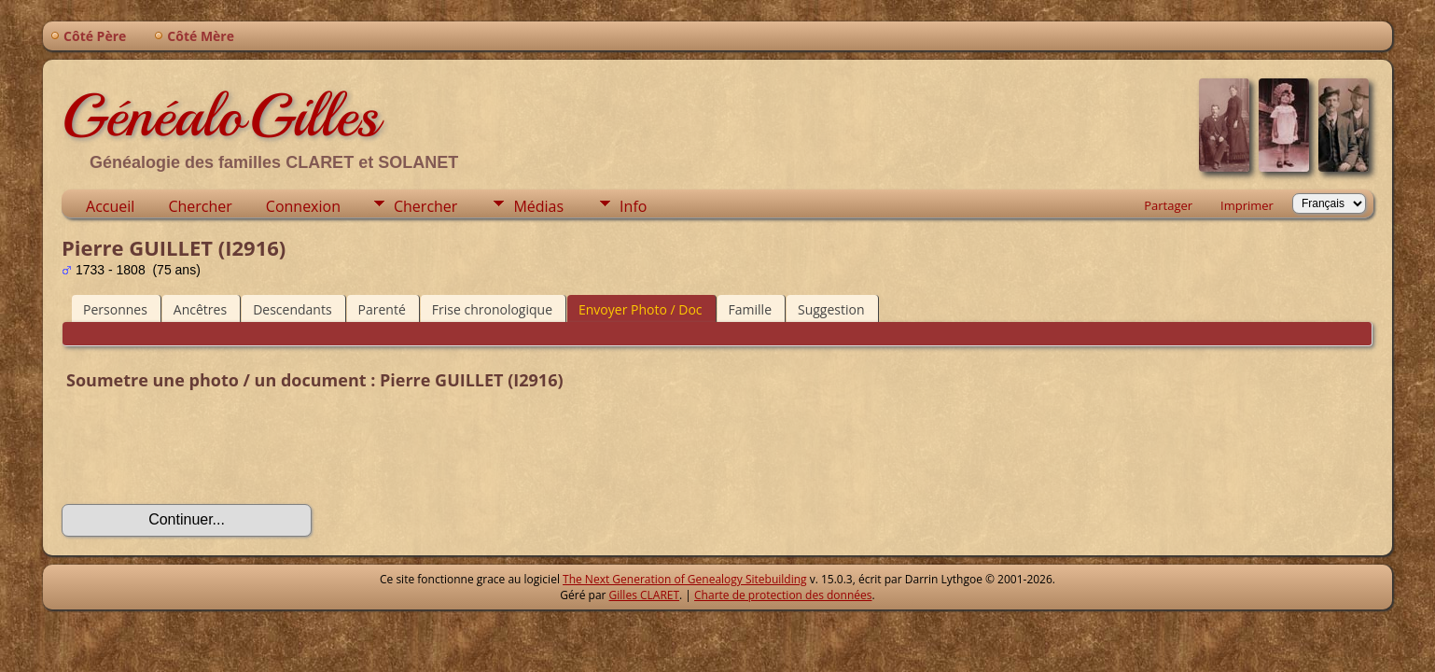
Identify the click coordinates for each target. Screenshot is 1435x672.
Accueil (110, 206)
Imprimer (1247, 205)
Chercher (199, 206)
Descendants (292, 309)
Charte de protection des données (782, 595)
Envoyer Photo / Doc (640, 309)
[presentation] (203, 449)
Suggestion (831, 309)
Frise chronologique (492, 309)
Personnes (115, 309)
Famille (750, 309)
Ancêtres (200, 309)
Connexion (303, 206)
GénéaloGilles (220, 115)
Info (633, 206)
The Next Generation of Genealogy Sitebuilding (685, 579)
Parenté (382, 309)
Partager (1168, 205)
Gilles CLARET (644, 595)
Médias (538, 206)
